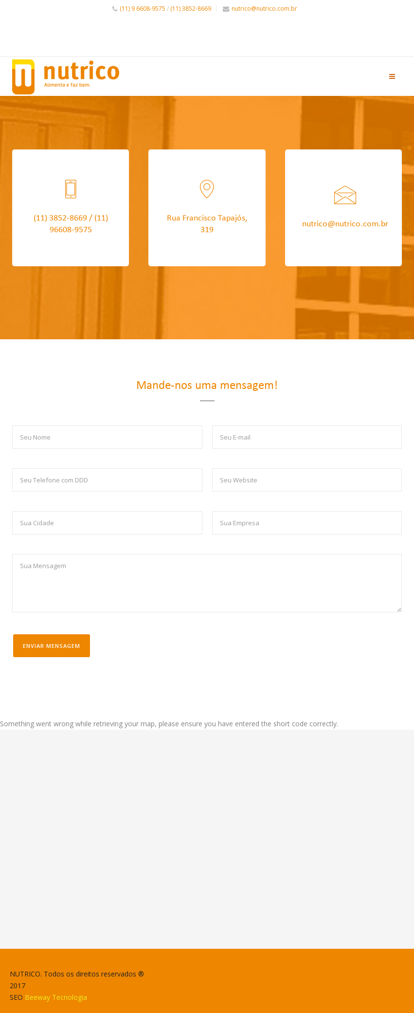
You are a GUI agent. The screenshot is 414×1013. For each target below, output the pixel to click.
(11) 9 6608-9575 (142, 8)
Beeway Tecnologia (56, 997)
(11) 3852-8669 (190, 8)
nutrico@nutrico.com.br (264, 8)
